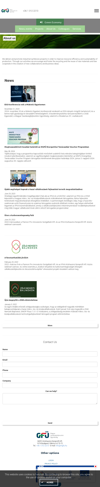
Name (5, 349)
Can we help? (51, 391)
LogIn (51, 460)
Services (77, 29)
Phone (5, 370)
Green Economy (53, 22)
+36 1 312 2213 (43, 446)
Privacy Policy (51, 463)
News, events (25, 29)
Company (7, 381)
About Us (51, 29)
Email (5, 360)
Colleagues (64, 29)
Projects (39, 29)
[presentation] (25, 412)
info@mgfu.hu (61, 446)
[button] (49, 482)
